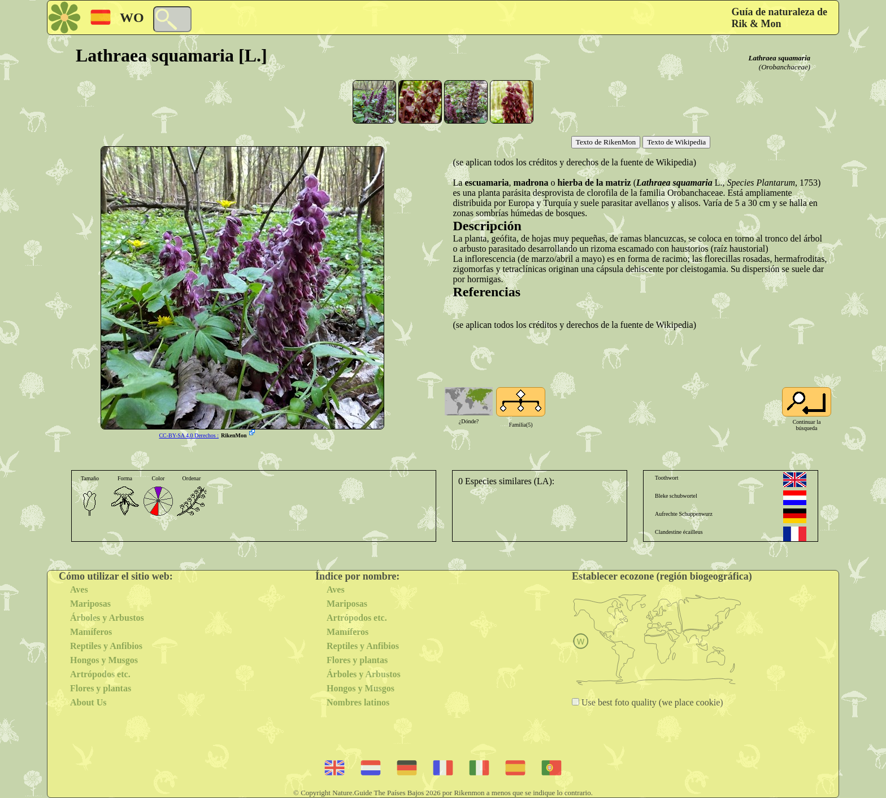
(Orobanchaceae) (784, 67)
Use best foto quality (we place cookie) (651, 702)
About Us (88, 702)
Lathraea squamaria (779, 58)
